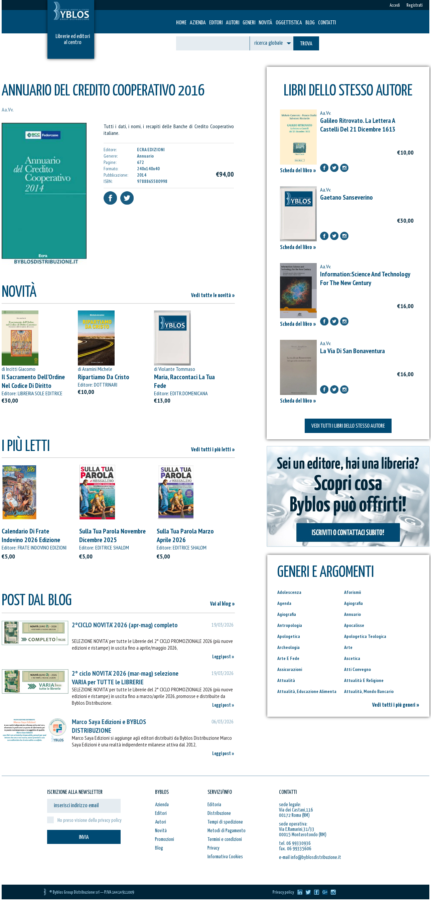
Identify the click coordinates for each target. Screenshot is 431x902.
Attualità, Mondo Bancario (369, 691)
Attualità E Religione (364, 680)
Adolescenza (289, 592)
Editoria (214, 804)
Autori (232, 23)
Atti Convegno (357, 669)
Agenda (284, 603)
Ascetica (352, 658)
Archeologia (288, 647)
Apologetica (288, 636)
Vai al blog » (222, 604)
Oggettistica (289, 23)
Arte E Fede (288, 658)
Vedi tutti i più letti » (213, 450)
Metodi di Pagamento (226, 830)
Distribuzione (219, 813)
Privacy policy (283, 892)
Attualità (286, 680)
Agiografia (353, 603)
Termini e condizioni (224, 839)
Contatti (327, 23)
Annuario (352, 614)
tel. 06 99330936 (295, 843)
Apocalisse (354, 625)
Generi (249, 23)
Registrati (415, 5)
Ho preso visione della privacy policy (89, 820)
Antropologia (289, 625)
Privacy (213, 848)
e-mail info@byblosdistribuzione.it (310, 857)
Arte (348, 647)
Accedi (395, 5)
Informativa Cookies (225, 856)
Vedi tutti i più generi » (395, 705)
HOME (181, 23)
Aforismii (352, 592)
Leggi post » (223, 656)
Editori (216, 23)
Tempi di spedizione (225, 822)
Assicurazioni (289, 669)
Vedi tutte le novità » (213, 295)
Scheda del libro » (298, 171)
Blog (310, 23)
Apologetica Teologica (365, 636)
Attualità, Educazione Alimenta (306, 691)
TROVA (306, 44)
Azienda (198, 23)
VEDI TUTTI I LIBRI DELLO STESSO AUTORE (348, 426)
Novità (265, 23)
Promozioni (164, 839)
